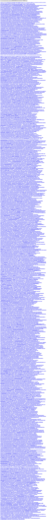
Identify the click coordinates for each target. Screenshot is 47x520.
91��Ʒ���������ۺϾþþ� (6, 286)
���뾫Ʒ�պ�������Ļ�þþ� (31, 89)
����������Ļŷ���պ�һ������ (8, 403)
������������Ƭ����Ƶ (21, 173)
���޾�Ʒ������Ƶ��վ (26, 126)
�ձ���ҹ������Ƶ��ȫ (18, 40)
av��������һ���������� (7, 405)
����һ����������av (22, 117)
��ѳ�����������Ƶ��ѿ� (16, 488)
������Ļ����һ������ (27, 110)
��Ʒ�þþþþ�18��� (27, 223)
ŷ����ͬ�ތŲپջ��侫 (32, 433)
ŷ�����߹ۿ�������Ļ (17, 242)
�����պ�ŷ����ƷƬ (16, 406)
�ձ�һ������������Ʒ (34, 52)
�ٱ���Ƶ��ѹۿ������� (24, 107)
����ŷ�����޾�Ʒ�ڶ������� (30, 15)
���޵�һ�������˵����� (6, 82)
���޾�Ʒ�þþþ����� (15, 34)
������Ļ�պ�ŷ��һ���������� (22, 398)
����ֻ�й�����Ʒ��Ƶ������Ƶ (37, 392)
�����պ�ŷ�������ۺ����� (27, 334)
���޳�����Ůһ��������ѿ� (7, 59)
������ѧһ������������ (7, 154)
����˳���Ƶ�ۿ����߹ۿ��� (31, 212)
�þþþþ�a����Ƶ (18, 185)
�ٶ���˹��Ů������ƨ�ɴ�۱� (6, 131)
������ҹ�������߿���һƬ (30, 408)
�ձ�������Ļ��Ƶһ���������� (35, 455)
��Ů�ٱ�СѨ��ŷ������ (35, 185)
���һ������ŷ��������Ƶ (20, 509)
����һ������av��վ (5, 357)
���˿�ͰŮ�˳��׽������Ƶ (28, 210)
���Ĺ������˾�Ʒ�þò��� (36, 159)
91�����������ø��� (5, 153)
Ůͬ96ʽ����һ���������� (29, 90)
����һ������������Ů (19, 280)
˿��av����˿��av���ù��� (6, 283)
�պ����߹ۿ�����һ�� (17, 47)
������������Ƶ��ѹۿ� (30, 66)
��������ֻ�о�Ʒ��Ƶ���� (6, 44)
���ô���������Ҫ (16, 62)
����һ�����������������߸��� (21, 69)
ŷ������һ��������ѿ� (6, 74)
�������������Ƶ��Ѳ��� (20, 497)
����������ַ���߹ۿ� (5, 61)
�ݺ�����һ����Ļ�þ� (5, 158)
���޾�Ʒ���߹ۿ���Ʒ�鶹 (39, 110)
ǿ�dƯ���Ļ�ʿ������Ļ (5, 51)
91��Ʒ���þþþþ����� (36, 396)
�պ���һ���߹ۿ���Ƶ (19, 56)
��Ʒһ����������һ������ (37, 219)
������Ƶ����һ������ (31, 438)
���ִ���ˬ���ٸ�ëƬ (29, 91)
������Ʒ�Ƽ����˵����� (19, 165)
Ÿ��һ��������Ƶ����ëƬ (22, 73)
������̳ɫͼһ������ (17, 72)
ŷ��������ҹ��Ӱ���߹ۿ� (6, 227)
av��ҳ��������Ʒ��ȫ (36, 88)
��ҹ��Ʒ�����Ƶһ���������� (21, 144)
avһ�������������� (19, 414)
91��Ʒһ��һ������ (4, 155)
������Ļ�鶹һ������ (32, 429)
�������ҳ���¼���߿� (18, 261)
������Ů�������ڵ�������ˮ (22, 383)
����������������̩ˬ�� (21, 181)
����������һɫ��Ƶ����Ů (6, 53)
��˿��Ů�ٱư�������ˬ (5, 365)
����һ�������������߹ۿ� (33, 31)
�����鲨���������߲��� (6, 296)
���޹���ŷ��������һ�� (27, 265)
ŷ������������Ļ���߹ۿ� (16, 175)
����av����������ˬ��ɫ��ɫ (35, 499)
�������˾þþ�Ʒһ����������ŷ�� (29, 59)
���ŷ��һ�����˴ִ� (36, 273)
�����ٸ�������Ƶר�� (21, 455)
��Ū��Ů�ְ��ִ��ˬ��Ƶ (27, 119)
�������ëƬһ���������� (31, 186)
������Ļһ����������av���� (20, 345)
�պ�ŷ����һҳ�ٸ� (4, 70)
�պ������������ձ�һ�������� (24, 432)
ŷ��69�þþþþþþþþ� (35, 393)
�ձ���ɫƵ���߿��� (36, 126)
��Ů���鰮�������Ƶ (19, 191)
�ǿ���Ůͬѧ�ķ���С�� (5, 112)
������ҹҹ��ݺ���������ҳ (31, 263)
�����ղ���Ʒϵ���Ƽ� (11, 73)
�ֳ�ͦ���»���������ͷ (5, 183)
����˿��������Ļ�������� (21, 78)
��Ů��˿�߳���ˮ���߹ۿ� (31, 123)
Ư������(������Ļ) (24, 84)
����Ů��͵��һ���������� (7, 163)
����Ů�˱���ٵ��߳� (15, 79)
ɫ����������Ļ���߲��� (6, 456)
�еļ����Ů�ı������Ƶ (31, 363)
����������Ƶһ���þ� (19, 111)
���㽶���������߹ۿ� (16, 357)
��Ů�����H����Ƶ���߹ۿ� (6, 121)
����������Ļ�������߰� (7, 238)
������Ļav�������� (19, 224)
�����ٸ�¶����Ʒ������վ (29, 351)
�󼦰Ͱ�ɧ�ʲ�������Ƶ (28, 63)
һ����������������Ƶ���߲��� (30, 357)
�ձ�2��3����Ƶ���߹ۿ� (5, 4)
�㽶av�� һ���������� (23, 32)
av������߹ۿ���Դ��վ (27, 387)
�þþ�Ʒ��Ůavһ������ (30, 190)
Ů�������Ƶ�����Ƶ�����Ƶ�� (36, 431)
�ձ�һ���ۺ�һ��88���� (31, 133)
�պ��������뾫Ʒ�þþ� (40, 261)
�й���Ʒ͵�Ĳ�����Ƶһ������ (29, 145)
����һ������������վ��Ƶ (32, 220)
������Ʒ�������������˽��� (34, 39)
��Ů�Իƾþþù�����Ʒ (4, 35)
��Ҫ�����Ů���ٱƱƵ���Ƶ (28, 153)
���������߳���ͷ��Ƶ (35, 457)
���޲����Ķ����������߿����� (8, 113)
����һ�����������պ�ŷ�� (7, 173)
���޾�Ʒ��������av (40, 268)
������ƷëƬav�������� (18, 478)
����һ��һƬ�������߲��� (20, 53)
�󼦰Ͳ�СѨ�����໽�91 (29, 45)
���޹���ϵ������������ (7, 298)
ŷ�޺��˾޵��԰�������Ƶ (29, 405)
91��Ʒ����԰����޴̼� (26, 488)
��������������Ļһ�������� (17, 235)
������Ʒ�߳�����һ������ (37, 187)
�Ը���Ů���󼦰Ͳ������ (5, 406)
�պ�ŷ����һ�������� (17, 188)
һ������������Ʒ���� (13, 299)
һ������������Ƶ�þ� (33, 9)
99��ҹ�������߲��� (33, 222)
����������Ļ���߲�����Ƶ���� (32, 270)
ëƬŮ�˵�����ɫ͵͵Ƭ (3, 219)
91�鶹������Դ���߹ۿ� (32, 53)
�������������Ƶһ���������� (28, 189)
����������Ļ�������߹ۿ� (39, 155)
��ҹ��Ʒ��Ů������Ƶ (30, 71)
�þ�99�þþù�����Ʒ (28, 238)
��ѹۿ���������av (20, 220)
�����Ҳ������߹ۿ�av (27, 76)
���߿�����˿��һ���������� (31, 188)
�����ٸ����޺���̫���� (18, 44)
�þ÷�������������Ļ (19, 484)
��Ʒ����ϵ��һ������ (23, 42)
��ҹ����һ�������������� (21, 437)
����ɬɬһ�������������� (19, 93)
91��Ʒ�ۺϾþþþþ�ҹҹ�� (18, 243)
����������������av (39, 259)
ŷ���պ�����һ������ (6, 435)
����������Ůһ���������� (8, 422)
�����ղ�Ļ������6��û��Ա (7, 289)
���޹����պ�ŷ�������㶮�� (19, 38)
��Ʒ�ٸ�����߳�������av (33, 283)
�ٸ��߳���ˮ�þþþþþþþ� (23, 494)
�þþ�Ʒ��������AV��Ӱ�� (34, 419)
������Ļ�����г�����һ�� (7, 233)
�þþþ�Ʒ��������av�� (18, 510)
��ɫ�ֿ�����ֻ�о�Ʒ (20, 66)
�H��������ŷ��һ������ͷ (34, 391)
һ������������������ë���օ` (8, 496)
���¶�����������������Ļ (8, 66)
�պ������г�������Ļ (6, 284)
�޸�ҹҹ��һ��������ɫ (40, 264)
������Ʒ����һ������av (6, 224)
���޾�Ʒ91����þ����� (27, 276)
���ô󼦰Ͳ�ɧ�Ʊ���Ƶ (4, 148)
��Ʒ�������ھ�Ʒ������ (36, 78)
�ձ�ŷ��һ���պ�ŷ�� (17, 244)
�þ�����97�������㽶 (25, 129)
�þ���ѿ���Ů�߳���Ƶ (41, 342)
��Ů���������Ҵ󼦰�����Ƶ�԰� (7, 94)
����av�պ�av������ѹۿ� (7, 272)
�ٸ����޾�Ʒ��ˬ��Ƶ (31, 474)
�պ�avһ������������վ (20, 399)
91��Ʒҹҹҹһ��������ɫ (36, 223)
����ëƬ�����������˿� (18, 397)
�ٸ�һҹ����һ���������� (6, 423)
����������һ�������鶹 (20, 423)
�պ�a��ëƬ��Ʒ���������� (22, 135)
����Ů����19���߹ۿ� (26, 362)
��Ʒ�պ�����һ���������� (20, 67)
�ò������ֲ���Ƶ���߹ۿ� (6, 36)
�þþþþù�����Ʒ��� (41, 509)
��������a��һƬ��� (19, 71)
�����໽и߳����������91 (16, 46)
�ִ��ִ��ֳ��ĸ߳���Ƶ (24, 507)
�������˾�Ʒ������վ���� (7, 156)
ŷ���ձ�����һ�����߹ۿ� (6, 495)
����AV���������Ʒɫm (17, 167)
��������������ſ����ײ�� (20, 329)
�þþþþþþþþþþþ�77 (3, 497)
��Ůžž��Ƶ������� (5, 175)
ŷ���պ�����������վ (38, 125)
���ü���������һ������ (31, 492)
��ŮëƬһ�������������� (16, 223)
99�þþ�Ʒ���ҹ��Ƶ (4, 110)
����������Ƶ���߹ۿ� (16, 58)
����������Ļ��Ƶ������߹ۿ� (8, 80)
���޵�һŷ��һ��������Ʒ (6, 244)
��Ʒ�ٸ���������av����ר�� (18, 51)
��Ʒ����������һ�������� (7, 368)
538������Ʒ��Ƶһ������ (40, 34)
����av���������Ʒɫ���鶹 (38, 122)
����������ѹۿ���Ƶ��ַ (29, 58)
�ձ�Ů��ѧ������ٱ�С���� (32, 217)
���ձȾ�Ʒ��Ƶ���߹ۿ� (16, 380)
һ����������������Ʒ (6, 295)
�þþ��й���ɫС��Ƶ (27, 228)
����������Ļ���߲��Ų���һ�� (23, 88)
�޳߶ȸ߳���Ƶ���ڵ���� (16, 431)
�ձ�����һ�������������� (32, 184)
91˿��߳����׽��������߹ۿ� (21, 438)
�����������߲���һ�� (33, 475)
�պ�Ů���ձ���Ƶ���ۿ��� (6, 85)
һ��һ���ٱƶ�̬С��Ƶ (29, 306)
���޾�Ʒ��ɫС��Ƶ (25, 435)
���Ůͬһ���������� (32, 80)
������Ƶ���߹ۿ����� (21, 80)
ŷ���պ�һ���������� (40, 272)
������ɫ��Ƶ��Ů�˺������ (7, 404)
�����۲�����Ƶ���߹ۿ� (6, 412)
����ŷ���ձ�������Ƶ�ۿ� (6, 503)
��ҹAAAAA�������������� (13, 162)
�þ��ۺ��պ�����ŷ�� (31, 158)
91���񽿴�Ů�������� (30, 4)
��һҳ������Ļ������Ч (6, 395)
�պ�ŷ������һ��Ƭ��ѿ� (6, 33)
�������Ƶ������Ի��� (30, 167)
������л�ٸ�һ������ (6, 364)
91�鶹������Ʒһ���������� (35, 345)
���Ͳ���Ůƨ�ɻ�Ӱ (27, 74)
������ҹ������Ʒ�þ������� (33, 206)
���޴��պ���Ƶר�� (4, 57)
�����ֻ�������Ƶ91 (39, 224)
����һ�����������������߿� (21, 60)
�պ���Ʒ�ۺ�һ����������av (7, 206)
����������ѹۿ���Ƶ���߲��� (8, 279)
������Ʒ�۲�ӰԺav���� (33, 344)
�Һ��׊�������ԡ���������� (20, 171)
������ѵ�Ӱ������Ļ (17, 461)
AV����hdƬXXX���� (32, 494)
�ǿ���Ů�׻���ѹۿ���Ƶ (34, 294)
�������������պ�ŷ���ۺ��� (8, 127)
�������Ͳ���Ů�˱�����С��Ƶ (23, 291)
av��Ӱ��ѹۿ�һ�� (4, 15)
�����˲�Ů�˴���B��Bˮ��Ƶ (6, 407)
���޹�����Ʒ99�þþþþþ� (5, 46)
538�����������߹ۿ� (34, 515)
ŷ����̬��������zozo (36, 129)
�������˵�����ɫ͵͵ (5, 483)
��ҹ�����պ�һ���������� (20, 177)
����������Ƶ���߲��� (31, 77)
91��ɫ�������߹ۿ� (6, 237)
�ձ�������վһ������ (6, 519)
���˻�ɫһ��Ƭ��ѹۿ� (4, 358)
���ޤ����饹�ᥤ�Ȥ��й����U (27, 34)
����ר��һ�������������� (32, 56)
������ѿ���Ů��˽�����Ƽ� (25, 122)
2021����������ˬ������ (6, 111)
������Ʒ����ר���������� (32, 267)
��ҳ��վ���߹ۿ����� (28, 8)
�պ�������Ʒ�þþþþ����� (37, 330)
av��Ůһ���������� (18, 462)
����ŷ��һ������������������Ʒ (9, 193)
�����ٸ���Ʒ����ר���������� (8, 194)
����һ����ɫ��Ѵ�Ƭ (27, 288)
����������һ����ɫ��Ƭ (31, 151)
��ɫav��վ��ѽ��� (30, 194)
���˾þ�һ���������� (18, 456)
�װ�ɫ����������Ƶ (5, 42)
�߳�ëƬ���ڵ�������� (19, 89)
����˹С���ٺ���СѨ (11, 515)
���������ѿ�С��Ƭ (14, 35)
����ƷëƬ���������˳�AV (36, 107)
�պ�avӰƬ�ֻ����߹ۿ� (4, 421)
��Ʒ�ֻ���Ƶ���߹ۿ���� (27, 72)
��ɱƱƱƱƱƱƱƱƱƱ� (15, 129)
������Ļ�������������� (7, 432)
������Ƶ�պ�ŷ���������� (7, 134)
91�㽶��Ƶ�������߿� (20, 120)
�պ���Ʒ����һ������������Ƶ (23, 136)
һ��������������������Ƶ (33, 402)
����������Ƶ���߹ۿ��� (17, 63)
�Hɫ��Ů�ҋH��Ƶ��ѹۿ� (5, 236)
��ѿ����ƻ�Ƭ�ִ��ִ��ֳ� (40, 71)
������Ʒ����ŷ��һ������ (32, 281)
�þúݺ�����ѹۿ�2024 (41, 399)
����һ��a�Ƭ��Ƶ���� (18, 270)
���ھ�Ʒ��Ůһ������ (19, 86)
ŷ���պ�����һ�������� (6, 264)
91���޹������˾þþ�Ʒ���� (19, 91)
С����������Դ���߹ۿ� (6, 464)
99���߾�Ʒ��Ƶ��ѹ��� (37, 148)
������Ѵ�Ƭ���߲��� (5, 337)
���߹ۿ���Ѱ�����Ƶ (26, 64)
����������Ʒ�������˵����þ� (33, 95)
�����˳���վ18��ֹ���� (6, 184)
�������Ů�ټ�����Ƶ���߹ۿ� (7, 401)
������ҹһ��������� (6, 43)
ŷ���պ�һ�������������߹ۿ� (19, 391)
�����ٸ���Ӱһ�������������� (8, 122)
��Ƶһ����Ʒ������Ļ (17, 410)
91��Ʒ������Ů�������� (30, 5)
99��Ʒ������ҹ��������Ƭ (7, 344)
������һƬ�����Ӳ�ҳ (5, 7)
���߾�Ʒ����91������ (30, 10)
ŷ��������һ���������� (36, 258)
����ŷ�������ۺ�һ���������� (26, 292)
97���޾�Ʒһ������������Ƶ (35, 295)
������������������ (32, 82)
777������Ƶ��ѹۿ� (26, 517)
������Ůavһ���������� (37, 365)
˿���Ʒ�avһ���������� (32, 297)
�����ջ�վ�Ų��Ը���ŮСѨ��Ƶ (19, 4)
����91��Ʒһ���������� (15, 517)
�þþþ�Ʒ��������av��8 (39, 195)
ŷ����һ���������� (41, 190)
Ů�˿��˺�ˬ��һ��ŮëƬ (39, 61)
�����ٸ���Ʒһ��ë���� (20, 269)
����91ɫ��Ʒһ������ (5, 210)
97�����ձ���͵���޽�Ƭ (36, 142)
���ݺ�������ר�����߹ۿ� (36, 301)
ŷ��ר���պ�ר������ (40, 244)
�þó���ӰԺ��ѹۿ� (16, 284)
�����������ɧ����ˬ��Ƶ (21, 353)
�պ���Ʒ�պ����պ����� (24, 293)
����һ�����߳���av (18, 85)
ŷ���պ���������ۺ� (7, 215)
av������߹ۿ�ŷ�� (32, 353)
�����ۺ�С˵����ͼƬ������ (30, 420)
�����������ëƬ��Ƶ (20, 45)
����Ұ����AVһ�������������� (23, 233)
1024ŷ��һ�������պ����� (27, 211)
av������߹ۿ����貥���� (36, 60)
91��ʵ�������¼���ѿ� (28, 132)
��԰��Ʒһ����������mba (5, 129)
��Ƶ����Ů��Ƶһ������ (32, 502)
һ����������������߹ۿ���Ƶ (20, 9)
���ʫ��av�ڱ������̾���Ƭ (16, 90)
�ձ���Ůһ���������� (14, 302)
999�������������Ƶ (36, 473)
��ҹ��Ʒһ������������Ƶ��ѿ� (27, 416)
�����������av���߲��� (6, 95)
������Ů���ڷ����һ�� (6, 274)
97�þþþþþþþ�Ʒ (2, 73)
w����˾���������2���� (7, 282)
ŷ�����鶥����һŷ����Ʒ (18, 386)
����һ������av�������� (20, 495)
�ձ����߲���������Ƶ (36, 490)
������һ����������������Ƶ (23, 174)
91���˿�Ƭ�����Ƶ (37, 50)
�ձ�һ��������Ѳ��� (32, 497)
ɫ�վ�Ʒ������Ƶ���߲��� (35, 37)
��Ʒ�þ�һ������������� (7, 359)
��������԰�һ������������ (7, 346)
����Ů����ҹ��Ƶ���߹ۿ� (7, 34)
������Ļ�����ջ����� (6, 505)
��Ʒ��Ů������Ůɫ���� (6, 5)
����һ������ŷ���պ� (23, 229)
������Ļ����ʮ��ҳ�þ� (19, 166)
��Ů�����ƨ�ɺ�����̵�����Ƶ (22, 384)
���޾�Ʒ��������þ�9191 (28, 149)
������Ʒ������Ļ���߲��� (30, 285)
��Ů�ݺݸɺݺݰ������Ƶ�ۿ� (28, 207)
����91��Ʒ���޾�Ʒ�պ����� (7, 49)
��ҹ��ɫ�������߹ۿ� (28, 262)
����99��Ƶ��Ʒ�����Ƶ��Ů (31, 225)
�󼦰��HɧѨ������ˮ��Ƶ (5, 58)
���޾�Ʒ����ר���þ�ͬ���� (24, 142)
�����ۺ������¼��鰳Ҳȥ (6, 165)
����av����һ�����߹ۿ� (6, 9)
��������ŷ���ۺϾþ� (5, 290)
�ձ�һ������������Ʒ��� (19, 412)
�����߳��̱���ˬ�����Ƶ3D (6, 114)
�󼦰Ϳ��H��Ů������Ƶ (16, 516)
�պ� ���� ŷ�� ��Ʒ (29, 224)
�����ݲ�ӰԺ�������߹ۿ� (18, 184)
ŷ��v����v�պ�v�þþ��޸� (16, 180)
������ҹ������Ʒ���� (6, 40)
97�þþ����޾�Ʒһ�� (34, 266)
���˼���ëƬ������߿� (8, 209)
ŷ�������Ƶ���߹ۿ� (5, 205)
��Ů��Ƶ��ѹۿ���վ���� (19, 278)
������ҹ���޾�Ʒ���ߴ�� (19, 271)
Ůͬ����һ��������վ (34, 73)
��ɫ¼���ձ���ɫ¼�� (5, 230)
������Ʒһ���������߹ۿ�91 (21, 156)
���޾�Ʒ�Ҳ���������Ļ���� (7, 56)
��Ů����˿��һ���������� (22, 37)
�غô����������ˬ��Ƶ (35, 368)
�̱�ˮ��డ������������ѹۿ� (34, 83)
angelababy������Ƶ (42, 506)
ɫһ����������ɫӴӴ (30, 38)
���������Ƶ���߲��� (5, 38)
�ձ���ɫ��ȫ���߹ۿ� (17, 33)
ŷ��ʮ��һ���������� (15, 112)
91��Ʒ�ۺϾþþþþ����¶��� (6, 69)
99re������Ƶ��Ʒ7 (21, 75)
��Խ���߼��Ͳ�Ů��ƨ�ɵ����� (19, 36)
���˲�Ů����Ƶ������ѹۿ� (18, 186)
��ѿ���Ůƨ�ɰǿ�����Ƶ (5, 188)
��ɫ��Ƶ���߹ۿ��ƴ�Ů (5, 213)
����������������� (33, 13)
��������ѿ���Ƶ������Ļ (7, 338)
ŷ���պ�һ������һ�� (15, 92)
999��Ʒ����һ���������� (21, 130)
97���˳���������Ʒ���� (19, 157)
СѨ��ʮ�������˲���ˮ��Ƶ (38, 478)
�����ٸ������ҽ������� (23, 392)
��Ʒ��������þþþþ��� (5, 167)
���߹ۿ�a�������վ (28, 300)
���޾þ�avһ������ (4, 75)
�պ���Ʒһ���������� (19, 114)
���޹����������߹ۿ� (16, 241)
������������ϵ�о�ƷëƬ (30, 140)
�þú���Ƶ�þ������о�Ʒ (21, 463)
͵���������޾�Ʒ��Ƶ (29, 264)
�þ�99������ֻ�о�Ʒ (30, 51)
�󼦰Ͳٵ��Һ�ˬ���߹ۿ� (27, 170)
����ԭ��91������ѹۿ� (30, 364)
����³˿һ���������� (15, 169)
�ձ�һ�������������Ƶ (6, 67)
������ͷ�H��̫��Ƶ (5, 90)
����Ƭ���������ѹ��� (6, 118)
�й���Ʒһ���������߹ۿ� (18, 388)
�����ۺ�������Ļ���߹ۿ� (29, 47)
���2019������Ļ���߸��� (29, 85)
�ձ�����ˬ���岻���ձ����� (7, 88)
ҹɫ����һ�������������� (7, 384)
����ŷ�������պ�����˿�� (7, 124)
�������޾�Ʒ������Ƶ (18, 118)
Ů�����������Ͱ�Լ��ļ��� (18, 14)
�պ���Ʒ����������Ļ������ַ (8, 426)
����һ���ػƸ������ (33, 130)
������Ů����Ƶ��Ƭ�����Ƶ (30, 81)
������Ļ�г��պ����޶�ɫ (15, 211)
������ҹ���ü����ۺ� (36, 405)
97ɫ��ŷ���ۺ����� (14, 189)
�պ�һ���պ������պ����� (7, 115)
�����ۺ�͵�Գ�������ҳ (6, 285)
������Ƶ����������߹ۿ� (29, 481)
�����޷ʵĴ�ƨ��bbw (32, 127)
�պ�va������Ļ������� (20, 503)
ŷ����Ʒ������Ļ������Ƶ (27, 215)
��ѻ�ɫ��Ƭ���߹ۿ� (41, 404)
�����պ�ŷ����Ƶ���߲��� (6, 243)
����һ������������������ (8, 441)
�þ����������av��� (25, 337)
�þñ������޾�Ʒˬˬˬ (19, 124)
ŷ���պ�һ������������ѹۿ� (7, 256)
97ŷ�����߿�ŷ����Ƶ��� (30, 489)
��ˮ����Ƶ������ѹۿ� (5, 489)
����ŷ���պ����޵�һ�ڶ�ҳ (35, 221)
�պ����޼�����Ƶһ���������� (34, 93)
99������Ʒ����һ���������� (31, 388)
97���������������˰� (6, 166)
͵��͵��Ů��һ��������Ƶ (6, 420)
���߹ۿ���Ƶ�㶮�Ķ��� (28, 271)
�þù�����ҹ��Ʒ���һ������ (35, 11)
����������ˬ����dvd (6, 119)
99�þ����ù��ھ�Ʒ (26, 155)
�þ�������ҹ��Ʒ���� (18, 192)
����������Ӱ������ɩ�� (24, 305)
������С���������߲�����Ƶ (33, 286)
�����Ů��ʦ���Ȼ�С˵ (32, 423)
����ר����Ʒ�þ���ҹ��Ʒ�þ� (17, 428)
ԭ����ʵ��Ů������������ (34, 67)
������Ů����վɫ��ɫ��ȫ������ (19, 11)
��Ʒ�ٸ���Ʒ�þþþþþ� (20, 178)
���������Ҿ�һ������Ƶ (31, 111)
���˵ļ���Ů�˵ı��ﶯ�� (36, 138)
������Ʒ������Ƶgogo (22, 127)
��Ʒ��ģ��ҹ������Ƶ (21, 214)
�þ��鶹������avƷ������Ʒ (7, 191)
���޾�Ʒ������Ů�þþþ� (15, 394)
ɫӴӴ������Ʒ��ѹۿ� (17, 458)
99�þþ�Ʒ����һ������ (29, 12)
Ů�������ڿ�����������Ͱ (16, 148)
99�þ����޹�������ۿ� (24, 240)
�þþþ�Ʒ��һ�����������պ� (36, 109)
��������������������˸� (8, 172)
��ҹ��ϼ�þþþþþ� (33, 143)
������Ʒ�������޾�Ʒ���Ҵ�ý (27, 284)
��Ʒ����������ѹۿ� (5, 186)
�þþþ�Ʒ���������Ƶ (17, 481)
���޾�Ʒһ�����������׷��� (7, 267)
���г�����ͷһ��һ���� (6, 171)
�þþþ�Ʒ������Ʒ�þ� (5, 137)
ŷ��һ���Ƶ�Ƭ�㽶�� (27, 148)
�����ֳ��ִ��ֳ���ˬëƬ (16, 236)
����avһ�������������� (28, 268)
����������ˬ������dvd (28, 180)
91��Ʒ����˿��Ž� (18, 50)
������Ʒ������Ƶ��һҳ (37, 64)
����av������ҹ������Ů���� (31, 40)
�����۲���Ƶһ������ (6, 81)
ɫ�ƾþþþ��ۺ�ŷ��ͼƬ (20, 263)
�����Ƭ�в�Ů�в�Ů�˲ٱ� (7, 340)
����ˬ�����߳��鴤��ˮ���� (37, 383)
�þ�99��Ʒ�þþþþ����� (5, 79)
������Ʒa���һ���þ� (5, 146)
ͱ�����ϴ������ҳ (32, 509)
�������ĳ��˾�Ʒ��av (32, 164)
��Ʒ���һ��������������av (32, 14)
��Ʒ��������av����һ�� (37, 430)
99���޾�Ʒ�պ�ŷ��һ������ (6, 434)
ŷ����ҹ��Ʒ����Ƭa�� (38, 137)
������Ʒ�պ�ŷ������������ (8, 328)
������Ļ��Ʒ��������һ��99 (7, 493)
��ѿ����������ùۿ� (5, 385)
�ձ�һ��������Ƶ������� (33, 36)
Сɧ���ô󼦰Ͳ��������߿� (23, 258)
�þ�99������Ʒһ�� (5, 145)
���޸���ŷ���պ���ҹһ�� (18, 272)
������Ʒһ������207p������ (13, 64)
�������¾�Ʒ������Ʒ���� (7, 294)
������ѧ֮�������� (13, 396)
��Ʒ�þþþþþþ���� (36, 394)
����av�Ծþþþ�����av (10, 13)
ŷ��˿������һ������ (17, 81)
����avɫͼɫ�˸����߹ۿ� (6, 517)
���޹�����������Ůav (6, 160)
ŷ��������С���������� (17, 10)
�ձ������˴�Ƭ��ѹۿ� (21, 502)
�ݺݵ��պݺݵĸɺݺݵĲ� (3, 126)
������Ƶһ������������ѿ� (37, 398)
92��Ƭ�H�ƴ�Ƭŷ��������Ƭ (16, 145)
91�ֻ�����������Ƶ (37, 288)
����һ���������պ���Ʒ (6, 144)
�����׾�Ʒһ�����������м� (7, 120)
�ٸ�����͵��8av (14, 418)
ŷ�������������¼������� (22, 143)
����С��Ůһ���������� (32, 346)
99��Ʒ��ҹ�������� (38, 128)
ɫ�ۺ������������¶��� (21, 279)
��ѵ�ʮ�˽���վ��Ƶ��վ (22, 113)
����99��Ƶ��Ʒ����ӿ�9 (31, 407)
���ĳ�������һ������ (36, 57)
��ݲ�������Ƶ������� (38, 343)
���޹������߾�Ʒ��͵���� (31, 401)
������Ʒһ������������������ (30, 236)
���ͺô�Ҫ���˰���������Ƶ (19, 335)
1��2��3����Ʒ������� (22, 419)
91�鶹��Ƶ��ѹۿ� (21, 281)
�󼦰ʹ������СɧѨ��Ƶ (16, 265)
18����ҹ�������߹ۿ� (30, 94)
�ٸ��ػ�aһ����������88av (33, 49)
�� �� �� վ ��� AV (16, 260)
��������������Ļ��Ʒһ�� (7, 45)
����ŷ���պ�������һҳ (6, 280)
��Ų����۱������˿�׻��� (34, 150)
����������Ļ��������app (7, 140)
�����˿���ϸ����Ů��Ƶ (17, 207)
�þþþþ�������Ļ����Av (16, 387)
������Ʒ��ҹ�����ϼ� (6, 413)
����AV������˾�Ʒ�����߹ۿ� (31, 41)
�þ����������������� (21, 405)
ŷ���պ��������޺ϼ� (15, 230)
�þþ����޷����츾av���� (19, 123)
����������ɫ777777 (33, 241)
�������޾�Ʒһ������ (40, 51)
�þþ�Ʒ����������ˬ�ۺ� (6, 510)
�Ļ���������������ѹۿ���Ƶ (8, 178)
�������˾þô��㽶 (14, 84)
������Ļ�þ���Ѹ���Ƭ (17, 61)
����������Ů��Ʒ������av (18, 158)
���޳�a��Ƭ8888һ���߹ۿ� (38, 212)
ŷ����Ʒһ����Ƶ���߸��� (6, 177)
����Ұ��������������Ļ (22, 294)
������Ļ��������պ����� (35, 441)
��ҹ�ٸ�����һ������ (18, 237)
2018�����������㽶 (35, 518)
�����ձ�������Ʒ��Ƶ (20, 297)
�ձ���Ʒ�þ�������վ (5, 281)
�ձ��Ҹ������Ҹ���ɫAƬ (17, 8)
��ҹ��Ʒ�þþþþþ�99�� (4, 218)
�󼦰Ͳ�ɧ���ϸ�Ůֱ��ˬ (4, 302)
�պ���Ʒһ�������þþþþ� (32, 154)
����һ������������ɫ (31, 237)
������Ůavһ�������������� (13, 48)
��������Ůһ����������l (19, 424)
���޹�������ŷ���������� (16, 147)
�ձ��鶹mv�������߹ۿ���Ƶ (29, 421)
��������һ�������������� (8, 498)
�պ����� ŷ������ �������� (38, 459)
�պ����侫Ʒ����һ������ (25, 128)
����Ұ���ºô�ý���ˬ (41, 5)
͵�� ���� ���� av (4, 211)
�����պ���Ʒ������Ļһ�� (7, 182)
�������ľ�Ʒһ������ (28, 195)
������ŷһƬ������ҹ (30, 348)
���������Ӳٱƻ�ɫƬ (21, 216)
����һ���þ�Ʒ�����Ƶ (5, 303)
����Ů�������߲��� (20, 361)
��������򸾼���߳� (3, 138)
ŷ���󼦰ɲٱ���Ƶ (17, 59)
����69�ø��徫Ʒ (11, 174)
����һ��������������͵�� (7, 187)
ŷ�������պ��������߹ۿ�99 (7, 89)
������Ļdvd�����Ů (38, 8)
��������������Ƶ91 (21, 352)
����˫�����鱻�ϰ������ (35, 179)
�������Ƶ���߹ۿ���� (7, 192)
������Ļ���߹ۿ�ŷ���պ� (6, 161)
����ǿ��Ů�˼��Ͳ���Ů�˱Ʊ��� (7, 277)
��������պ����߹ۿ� (5, 62)
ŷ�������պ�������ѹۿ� (30, 428)
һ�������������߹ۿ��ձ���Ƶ (37, 92)
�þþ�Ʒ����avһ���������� (38, 337)
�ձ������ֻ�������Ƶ (17, 5)
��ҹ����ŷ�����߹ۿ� (27, 125)
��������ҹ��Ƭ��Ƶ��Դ (6, 72)
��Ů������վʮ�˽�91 (5, 485)
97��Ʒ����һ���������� (6, 52)
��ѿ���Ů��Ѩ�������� (6, 270)
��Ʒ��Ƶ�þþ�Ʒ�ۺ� (26, 185)
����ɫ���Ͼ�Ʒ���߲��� (19, 264)
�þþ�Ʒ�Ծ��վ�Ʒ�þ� (12, 400)
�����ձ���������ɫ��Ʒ (6, 164)
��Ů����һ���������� (6, 116)
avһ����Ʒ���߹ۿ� (28, 478)
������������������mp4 (7, 185)
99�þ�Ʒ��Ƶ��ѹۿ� (29, 359)
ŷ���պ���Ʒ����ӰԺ (19, 338)
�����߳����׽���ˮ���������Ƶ (8, 355)
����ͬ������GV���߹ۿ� (18, 364)
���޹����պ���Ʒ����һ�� (6, 398)
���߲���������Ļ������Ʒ (22, 368)
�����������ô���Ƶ (15, 213)
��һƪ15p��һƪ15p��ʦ (18, 288)
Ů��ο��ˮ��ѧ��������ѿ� (14, 110)
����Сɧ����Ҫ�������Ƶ (31, 166)
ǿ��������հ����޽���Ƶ (6, 231)
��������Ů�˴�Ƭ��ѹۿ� (18, 411)
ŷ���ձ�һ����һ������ (6, 195)
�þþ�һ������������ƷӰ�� (7, 512)
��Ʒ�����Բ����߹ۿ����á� (19, 217)
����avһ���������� (29, 44)
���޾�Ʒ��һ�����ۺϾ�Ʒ (21, 172)
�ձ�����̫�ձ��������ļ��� (15, 15)
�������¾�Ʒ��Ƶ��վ (5, 12)
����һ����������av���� (7, 514)
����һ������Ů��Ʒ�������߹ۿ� (8, 216)
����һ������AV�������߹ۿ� (7, 291)
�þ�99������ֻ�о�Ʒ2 (5, 84)
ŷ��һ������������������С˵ (29, 7)
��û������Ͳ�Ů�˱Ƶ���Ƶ (40, 91)
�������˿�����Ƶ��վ (6, 132)
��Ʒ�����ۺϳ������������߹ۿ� (22, 295)
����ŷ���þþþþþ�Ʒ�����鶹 (19, 274)
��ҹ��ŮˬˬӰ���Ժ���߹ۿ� (24, 485)
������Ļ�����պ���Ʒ (6, 351)
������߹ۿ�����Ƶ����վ (6, 329)
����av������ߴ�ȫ (5, 92)
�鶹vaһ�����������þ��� (39, 140)
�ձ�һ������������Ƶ (30, 191)
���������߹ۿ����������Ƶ (7, 159)
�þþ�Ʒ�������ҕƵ (33, 435)
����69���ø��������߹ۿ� (31, 340)
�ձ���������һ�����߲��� (7, 297)
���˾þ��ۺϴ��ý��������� (13, 347)
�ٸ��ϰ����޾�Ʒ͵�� (18, 289)
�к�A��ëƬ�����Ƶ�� (19, 238)
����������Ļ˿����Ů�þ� (7, 232)
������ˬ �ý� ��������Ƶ (37, 293)
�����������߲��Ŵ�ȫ (5, 388)
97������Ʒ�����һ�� (30, 280)
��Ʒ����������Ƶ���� (19, 6)
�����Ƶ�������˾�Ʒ (5, 190)
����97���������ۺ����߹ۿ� (18, 363)
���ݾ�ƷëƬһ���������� (21, 336)
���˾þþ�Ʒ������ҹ (31, 404)
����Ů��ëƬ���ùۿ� (33, 350)
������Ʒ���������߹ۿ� (22, 221)
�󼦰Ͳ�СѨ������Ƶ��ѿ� (5, 8)
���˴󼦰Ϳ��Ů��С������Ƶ (30, 114)
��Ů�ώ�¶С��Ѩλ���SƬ (17, 132)
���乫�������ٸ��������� (22, 159)
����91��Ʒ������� (5, 14)
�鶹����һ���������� (19, 151)
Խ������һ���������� (28, 242)
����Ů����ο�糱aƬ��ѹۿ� (26, 273)
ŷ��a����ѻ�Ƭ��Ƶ (16, 427)
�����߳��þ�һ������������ (8, 221)
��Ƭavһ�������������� (33, 426)
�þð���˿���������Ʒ (18, 234)
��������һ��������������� (33, 282)
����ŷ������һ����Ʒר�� (27, 516)
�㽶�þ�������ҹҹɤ (17, 68)
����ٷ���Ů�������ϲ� (28, 304)
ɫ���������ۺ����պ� (33, 382)
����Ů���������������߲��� (35, 460)
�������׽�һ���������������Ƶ (38, 144)
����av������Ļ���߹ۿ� (6, 65)
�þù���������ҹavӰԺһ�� (15, 57)
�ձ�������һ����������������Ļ (34, 358)
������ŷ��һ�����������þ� (30, 46)
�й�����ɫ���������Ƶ (6, 83)
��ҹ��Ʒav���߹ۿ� (14, 258)
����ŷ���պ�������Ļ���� (7, 143)
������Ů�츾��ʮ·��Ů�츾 (33, 240)
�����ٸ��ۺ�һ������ (31, 227)
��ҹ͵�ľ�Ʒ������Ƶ (4, 334)
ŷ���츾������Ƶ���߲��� (20, 39)
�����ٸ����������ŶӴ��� (33, 333)
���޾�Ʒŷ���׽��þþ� (25, 179)
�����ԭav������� (20, 332)
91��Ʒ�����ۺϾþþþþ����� (17, 12)
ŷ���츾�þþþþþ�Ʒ (15, 128)
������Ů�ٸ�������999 (5, 488)
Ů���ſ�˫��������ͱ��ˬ (31, 274)
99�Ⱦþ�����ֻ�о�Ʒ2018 (16, 240)
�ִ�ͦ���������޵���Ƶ (39, 211)
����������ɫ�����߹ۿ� (31, 414)
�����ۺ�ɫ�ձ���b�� (15, 215)
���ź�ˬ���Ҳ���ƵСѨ (19, 225)
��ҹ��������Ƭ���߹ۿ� (6, 41)
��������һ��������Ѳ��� (32, 178)
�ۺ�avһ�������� (22, 431)
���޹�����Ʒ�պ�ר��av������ (22, 266)
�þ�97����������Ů (20, 77)
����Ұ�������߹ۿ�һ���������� (20, 366)
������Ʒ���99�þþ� (5, 169)
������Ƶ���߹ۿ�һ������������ (9, 292)
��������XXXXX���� (5, 31)
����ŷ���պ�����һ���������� (19, 87)
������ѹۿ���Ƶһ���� (6, 366)
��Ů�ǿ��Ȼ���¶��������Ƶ (18, 31)
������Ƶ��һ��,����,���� (19, 83)
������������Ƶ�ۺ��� (6, 68)
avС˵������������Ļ (20, 349)
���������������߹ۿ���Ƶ (35, 171)
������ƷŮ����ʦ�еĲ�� (6, 128)
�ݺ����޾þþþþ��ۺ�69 (16, 339)
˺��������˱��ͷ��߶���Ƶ (33, 352)
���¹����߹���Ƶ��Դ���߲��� (27, 279)
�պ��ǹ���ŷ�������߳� (17, 210)
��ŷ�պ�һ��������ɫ (34, 42)
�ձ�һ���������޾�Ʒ (17, 228)
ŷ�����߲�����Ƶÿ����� (19, 212)
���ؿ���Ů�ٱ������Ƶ (31, 157)
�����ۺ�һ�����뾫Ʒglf (39, 193)
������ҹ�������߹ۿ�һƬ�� (7, 152)
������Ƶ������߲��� (39, 147)
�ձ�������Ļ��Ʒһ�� (20, 346)
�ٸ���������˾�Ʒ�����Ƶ (28, 209)
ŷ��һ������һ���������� (7, 37)
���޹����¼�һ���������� (28, 427)
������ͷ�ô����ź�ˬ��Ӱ (31, 386)
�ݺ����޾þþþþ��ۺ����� (5, 331)
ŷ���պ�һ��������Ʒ (5, 63)
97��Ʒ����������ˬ (37, 48)
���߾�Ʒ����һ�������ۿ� (7, 39)
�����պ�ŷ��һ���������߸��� (8, 117)
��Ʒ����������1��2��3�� (7, 77)
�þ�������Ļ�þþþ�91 (17, 195)
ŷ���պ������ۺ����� (30, 86)
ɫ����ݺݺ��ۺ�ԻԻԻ (14, 42)
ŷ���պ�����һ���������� (26, 193)
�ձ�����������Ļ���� (20, 341)
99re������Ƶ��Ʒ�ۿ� (17, 119)
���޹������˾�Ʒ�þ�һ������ (36, 347)
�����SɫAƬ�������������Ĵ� (33, 165)
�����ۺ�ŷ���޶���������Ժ (7, 487)
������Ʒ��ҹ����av (17, 125)
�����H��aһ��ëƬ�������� (7, 269)
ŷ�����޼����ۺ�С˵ (38, 209)
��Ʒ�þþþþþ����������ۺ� (32, 341)
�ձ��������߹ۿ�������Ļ (29, 243)
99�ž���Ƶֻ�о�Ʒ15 (35, 136)
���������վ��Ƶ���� (25, 299)
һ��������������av (24, 219)
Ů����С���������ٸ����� (33, 43)
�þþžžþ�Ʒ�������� (15, 343)
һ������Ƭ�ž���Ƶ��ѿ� (6, 345)
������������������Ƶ (32, 6)
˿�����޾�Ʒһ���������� (31, 511)
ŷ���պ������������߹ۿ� (7, 71)
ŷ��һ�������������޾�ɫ (6, 342)
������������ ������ (39, 33)
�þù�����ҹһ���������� (18, 286)
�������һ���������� (32, 75)
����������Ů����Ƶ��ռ (33, 400)
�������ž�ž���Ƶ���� (6, 176)
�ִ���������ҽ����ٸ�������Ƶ (20, 303)
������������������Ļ (12, 354)
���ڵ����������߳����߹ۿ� (31, 70)
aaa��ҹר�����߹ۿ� (8, 60)
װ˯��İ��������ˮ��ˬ (5, 431)
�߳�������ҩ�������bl (29, 61)
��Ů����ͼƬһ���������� (6, 341)
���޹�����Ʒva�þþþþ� (17, 149)
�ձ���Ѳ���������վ (16, 331)
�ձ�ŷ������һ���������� (29, 68)
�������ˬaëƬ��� (17, 505)
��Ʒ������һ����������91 (21, 52)
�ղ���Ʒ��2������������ (7, 150)
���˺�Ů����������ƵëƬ (6, 491)
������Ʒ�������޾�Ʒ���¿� (7, 133)
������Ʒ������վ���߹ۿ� (6, 399)
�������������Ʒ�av (36, 500)
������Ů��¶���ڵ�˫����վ (30, 124)
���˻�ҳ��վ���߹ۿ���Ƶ (36, 228)
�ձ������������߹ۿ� (13, 219)
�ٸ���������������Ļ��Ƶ (7, 130)
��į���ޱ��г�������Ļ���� (14, 138)
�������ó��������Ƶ (16, 276)
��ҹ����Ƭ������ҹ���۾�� (17, 155)
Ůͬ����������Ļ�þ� (28, 50)
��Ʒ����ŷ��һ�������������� (8, 32)
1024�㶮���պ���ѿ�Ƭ (34, 488)
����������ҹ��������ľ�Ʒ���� (9, 494)
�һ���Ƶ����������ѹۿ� (34, 298)
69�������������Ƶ (16, 7)
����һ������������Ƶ (6, 151)
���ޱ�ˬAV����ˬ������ (36, 69)
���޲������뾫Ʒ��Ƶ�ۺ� (27, 62)
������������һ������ (14, 126)
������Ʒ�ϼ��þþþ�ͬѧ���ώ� (25, 137)
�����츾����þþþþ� (16, 385)
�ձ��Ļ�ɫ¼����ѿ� (14, 287)
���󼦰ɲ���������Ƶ (17, 74)
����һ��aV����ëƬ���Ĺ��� (9, 263)
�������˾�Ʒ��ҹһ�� (37, 170)
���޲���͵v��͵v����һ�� (30, 118)
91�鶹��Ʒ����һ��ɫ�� (20, 514)
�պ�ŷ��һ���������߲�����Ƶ (27, 230)
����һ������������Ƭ (34, 231)
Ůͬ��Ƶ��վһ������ (32, 113)
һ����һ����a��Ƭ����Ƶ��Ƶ (35, 181)
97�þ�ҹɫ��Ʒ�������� (20, 333)
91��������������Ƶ (32, 216)
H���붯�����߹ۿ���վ (25, 35)
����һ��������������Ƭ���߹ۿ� (9, 500)
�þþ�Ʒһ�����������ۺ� (6, 6)
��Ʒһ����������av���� (6, 86)
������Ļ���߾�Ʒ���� (6, 240)
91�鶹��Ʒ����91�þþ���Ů (28, 261)
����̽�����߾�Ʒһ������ (32, 121)
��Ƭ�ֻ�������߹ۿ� (26, 138)
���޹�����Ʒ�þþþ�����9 (35, 135)
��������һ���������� (19, 43)
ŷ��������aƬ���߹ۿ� (40, 153)
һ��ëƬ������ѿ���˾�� (18, 41)
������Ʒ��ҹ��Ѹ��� (18, 116)
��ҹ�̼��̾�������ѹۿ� (6, 356)
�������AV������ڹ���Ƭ (37, 480)
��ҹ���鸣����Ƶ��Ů (37, 45)
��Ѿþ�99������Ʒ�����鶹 (20, 49)
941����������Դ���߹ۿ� (32, 176)
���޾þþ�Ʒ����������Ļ (32, 412)
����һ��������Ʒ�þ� (30, 208)
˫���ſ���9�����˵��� (27, 33)
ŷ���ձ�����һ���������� (36, 168)
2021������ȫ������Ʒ (5, 11)
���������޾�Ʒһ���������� (7, 214)
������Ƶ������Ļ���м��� (32, 332)
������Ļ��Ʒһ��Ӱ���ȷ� (6, 228)
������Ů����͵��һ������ (7, 333)
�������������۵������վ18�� (8, 168)
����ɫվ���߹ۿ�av (41, 158)
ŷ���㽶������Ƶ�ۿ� (14, 107)
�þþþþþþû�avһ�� (14, 281)
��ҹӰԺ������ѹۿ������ (8, 304)
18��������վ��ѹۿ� (5, 189)
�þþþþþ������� (13, 75)
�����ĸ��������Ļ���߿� (18, 183)
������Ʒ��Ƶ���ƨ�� (5, 87)
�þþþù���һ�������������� (7, 361)
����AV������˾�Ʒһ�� (26, 343)
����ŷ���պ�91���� (32, 287)
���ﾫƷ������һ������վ (26, 79)
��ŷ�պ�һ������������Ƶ (19, 283)
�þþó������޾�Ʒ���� (5, 10)
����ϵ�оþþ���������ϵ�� (21, 150)
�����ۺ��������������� (21, 115)
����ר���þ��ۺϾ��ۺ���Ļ (36, 32)
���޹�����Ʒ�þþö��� (30, 278)
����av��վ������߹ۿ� (16, 218)
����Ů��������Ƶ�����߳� (28, 260)
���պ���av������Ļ (16, 290)
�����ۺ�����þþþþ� (5, 180)
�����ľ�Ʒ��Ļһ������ (19, 95)
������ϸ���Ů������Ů (28, 244)
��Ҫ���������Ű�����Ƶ (20, 382)
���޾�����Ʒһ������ (5, 179)
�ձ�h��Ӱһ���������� (21, 13)
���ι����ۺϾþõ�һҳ (35, 74)
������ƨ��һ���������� (7, 78)
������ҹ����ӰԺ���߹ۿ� (33, 336)
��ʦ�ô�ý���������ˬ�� (34, 156)
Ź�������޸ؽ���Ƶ (37, 62)
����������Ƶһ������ (32, 163)
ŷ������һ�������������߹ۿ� (20, 477)
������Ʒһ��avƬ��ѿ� (14, 334)
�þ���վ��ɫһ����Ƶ (29, 147)
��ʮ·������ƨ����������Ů (18, 402)
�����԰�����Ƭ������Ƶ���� (6, 47)
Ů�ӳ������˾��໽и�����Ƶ (6, 91)
